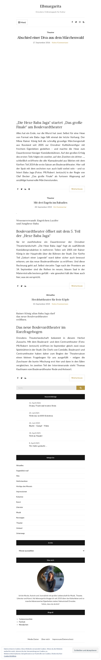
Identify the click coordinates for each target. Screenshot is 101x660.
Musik (18, 512)
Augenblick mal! (22, 471)
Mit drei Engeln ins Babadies (50, 202)
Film (18, 476)
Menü (22, 22)
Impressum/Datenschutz (62, 639)
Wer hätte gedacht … (38, 446)
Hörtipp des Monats (24, 486)
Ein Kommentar (60, 207)
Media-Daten (33, 639)
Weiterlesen (77, 189)
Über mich (45, 639)
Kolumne (19, 497)
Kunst (18, 502)
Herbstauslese (21, 481)
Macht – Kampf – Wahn (39, 426)
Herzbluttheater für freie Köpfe (50, 299)
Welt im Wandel (36, 436)
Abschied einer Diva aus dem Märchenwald (50, 37)
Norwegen (20, 518)
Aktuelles (50, 295)
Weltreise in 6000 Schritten (41, 416)
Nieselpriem (23, 625)
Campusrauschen (25, 619)
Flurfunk (22, 622)
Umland (19, 528)
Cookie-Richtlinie (10, 656)
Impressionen (21, 491)
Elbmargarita (50, 6)
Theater (50, 32)
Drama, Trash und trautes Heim (42, 406)
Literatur (19, 507)
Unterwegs (20, 533)
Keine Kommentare (60, 42)
